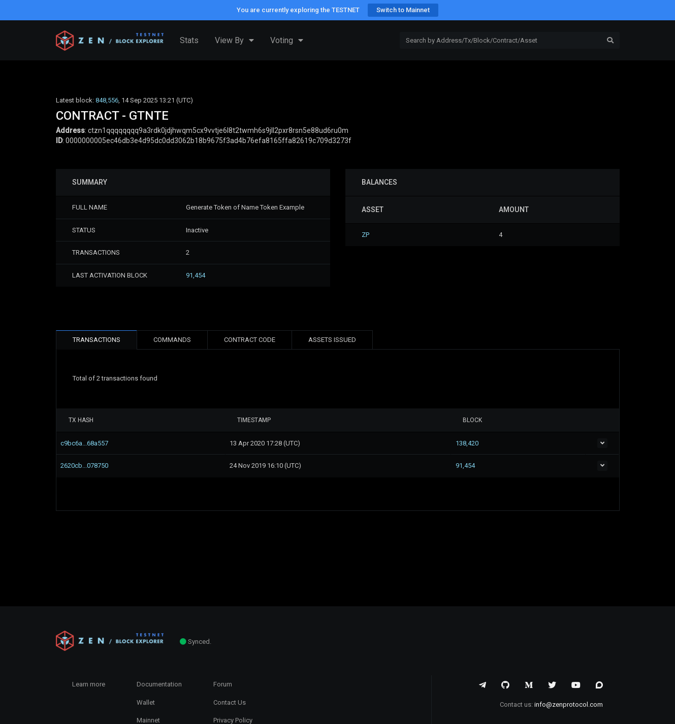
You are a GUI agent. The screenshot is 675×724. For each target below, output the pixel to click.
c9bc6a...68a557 (92, 443)
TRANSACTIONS (96, 339)
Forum (222, 684)
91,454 (195, 275)
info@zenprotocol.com (568, 704)
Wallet (146, 702)
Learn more (88, 684)
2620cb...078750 (92, 465)
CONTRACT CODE (249, 339)
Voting (286, 41)
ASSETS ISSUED (332, 339)
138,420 (491, 443)
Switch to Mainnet (403, 10)
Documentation (159, 684)
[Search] (500, 40)
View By (234, 41)
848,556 (106, 100)
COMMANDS (172, 339)
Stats (189, 40)
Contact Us (229, 702)
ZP (365, 234)
